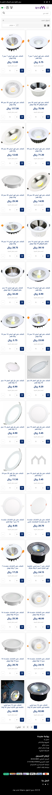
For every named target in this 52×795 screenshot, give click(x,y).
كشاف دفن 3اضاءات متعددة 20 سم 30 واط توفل (38, 613)
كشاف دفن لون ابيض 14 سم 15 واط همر (38, 288)
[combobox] (27, 13)
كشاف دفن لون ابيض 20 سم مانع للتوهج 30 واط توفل (38, 103)
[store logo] (40, 7)
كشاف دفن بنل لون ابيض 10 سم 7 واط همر (38, 474)
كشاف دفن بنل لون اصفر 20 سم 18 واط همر (38, 381)
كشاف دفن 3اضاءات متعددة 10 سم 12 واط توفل (38, 659)
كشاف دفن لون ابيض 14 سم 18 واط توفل (12, 242)
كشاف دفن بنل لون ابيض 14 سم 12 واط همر (12, 428)
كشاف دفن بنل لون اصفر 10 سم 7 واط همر (38, 428)
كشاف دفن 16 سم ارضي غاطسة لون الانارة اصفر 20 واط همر (38, 707)
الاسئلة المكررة (44, 750)
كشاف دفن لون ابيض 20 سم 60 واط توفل (38, 149)
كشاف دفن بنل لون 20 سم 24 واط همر (12, 474)
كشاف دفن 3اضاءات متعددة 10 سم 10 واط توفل (12, 659)
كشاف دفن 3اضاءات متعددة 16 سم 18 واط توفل (12, 613)
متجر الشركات (10, 2)
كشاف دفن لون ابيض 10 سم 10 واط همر (12, 335)
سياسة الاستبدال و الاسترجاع (39, 764)
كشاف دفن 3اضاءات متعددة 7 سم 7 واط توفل (12, 567)
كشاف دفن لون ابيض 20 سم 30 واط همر (12, 149)
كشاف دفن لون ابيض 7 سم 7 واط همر (38, 57)
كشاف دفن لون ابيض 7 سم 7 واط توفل (12, 57)
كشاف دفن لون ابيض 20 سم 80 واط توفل (12, 103)
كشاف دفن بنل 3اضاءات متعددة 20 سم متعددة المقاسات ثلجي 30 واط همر (38, 521)
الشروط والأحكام (43, 742)
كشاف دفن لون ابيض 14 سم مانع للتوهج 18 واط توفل (38, 242)
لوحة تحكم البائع (43, 747)
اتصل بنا (2, 2)
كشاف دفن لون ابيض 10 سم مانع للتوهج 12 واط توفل (12, 288)
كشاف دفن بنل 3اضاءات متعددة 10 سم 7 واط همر (12, 520)
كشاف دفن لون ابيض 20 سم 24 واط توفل (12, 196)
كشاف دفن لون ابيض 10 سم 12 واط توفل (38, 335)
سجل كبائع (18, 2)
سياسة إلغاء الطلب (43, 767)
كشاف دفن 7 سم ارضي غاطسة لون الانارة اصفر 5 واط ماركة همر (38, 568)
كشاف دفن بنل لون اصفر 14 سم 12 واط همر (12, 381)
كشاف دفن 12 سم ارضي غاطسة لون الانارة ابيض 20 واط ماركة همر (12, 707)
